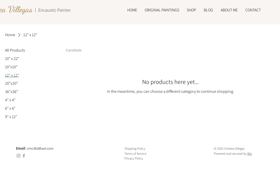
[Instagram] (18, 155)
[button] (162, 10)
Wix (249, 153)
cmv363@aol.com (40, 148)
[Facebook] (23, 155)
